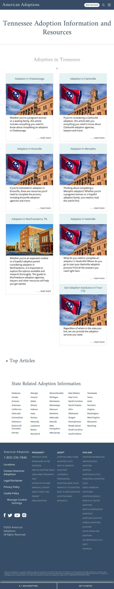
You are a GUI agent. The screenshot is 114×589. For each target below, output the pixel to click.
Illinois (34, 405)
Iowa (33, 413)
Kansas (34, 417)
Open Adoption (39, 500)
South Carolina (75, 429)
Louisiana (35, 425)
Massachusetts (56, 393)
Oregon (71, 417)
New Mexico (74, 393)
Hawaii (34, 397)
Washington (92, 413)
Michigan (54, 397)
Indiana (34, 409)
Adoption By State (91, 474)
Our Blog (87, 548)
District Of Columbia (16, 427)
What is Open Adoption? (68, 492)
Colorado (16, 413)
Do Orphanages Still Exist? (93, 542)
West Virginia (93, 417)
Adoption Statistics (92, 518)
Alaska (15, 397)
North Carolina (75, 401)
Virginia (91, 409)
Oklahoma (73, 413)
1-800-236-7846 (15, 457)
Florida (15, 432)
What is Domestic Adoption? (65, 467)
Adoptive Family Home (67, 457)
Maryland (35, 433)
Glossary (87, 527)
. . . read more (44, 137)
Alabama (16, 393)
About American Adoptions (90, 489)
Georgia (34, 393)
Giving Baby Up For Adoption (41, 463)
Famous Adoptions (92, 522)
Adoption (87, 465)
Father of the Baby (41, 483)
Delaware (16, 421)
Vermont (91, 405)
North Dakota (74, 405)
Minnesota (55, 401)
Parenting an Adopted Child (94, 481)
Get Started (92, 4)
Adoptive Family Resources (65, 498)
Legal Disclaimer (13, 480)
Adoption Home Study (68, 483)
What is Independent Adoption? (93, 511)
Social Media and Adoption (91, 533)
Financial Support (41, 487)
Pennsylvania (74, 421)
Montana (54, 413)
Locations (9, 464)
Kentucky (35, 421)
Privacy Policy (12, 487)
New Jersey (55, 432)
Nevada (53, 421)
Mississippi (55, 405)
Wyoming (91, 425)
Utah (89, 401)
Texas (90, 397)
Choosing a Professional (63, 476)
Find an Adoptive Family (43, 470)
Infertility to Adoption (68, 487)
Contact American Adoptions (14, 472)
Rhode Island (74, 425)
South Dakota (74, 433)
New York (73, 397)
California (16, 409)
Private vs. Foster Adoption (91, 502)
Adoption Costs (65, 461)
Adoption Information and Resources (94, 459)
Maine (33, 429)
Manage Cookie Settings (17, 501)
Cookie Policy (11, 493)
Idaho (33, 401)
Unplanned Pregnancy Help (43, 476)
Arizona (15, 401)
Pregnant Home (39, 457)
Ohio (70, 409)
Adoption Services (91, 496)
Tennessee (92, 393)
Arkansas (16, 405)
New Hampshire (55, 427)
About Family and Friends (40, 494)
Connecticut (17, 417)
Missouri (54, 409)
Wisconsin (92, 421)
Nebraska (54, 417)
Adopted (87, 470)
